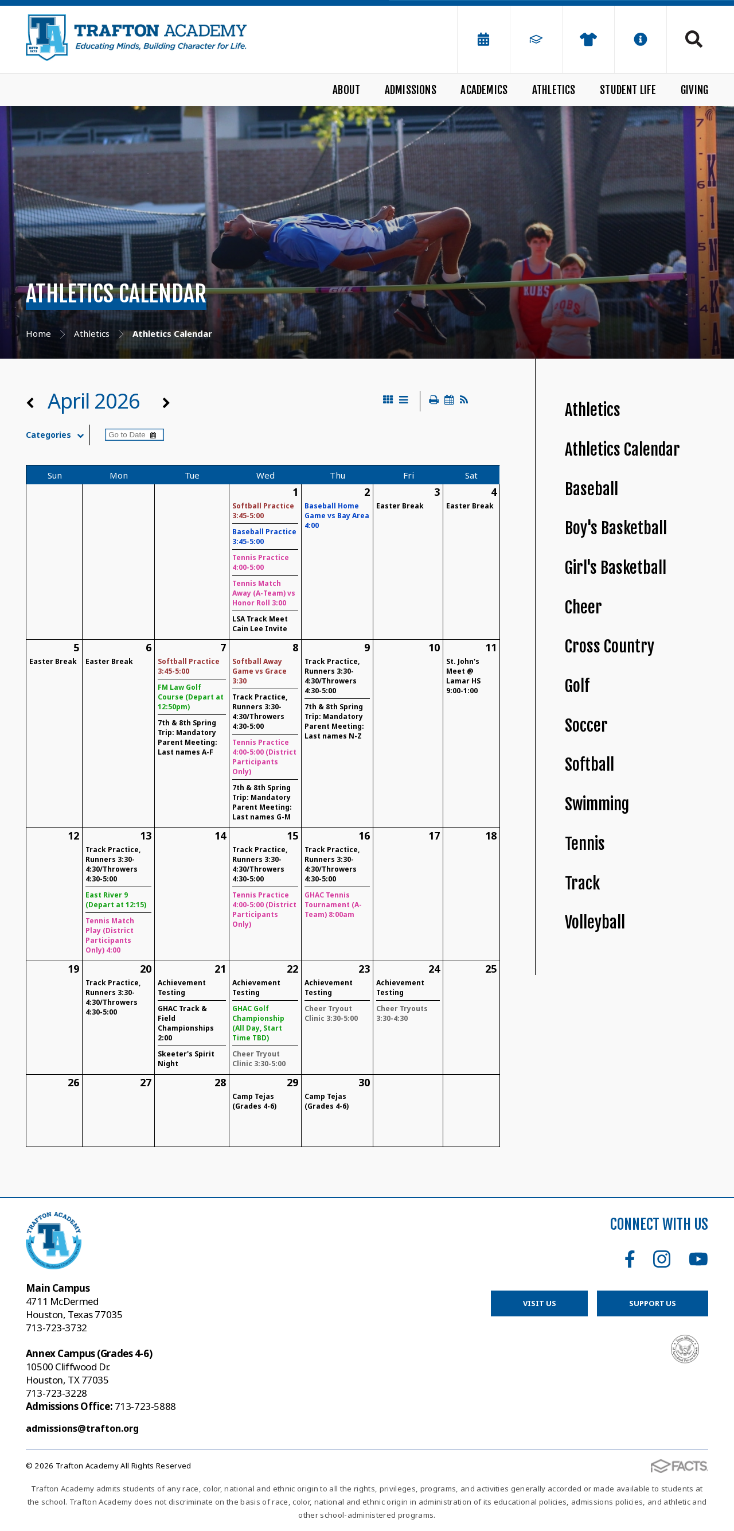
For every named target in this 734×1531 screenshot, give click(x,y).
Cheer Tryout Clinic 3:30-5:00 (259, 1058)
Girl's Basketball (615, 568)
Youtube (698, 1259)
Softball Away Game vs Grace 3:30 (259, 671)
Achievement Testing (182, 987)
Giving (694, 90)
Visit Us (539, 1303)
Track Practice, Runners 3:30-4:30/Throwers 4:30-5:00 (259, 711)
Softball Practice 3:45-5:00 (263, 510)
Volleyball (595, 922)
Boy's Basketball (616, 528)
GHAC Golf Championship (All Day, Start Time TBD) (258, 1023)
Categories (57, 435)
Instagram (661, 1259)
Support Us (652, 1303)
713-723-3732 (56, 1327)
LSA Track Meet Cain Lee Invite (260, 624)
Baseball (591, 489)
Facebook (629, 1259)
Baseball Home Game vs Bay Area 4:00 (336, 515)
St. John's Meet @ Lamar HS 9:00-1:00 (463, 675)
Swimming (597, 804)
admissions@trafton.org (82, 1428)
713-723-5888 (101, 1406)
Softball (589, 765)
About (346, 90)
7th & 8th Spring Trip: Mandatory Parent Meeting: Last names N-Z (334, 721)
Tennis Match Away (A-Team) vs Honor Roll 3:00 (263, 593)
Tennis (585, 844)
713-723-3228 (56, 1393)
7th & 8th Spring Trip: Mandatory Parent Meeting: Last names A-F (187, 737)
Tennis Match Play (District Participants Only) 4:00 (109, 935)
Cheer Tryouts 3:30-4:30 (402, 1013)
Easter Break (400, 506)
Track (582, 883)
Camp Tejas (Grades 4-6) (254, 1101)
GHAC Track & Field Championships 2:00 (186, 1023)
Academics (483, 90)
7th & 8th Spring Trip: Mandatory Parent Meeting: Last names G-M (262, 802)
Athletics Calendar (622, 450)
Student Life (628, 90)
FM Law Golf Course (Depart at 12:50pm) (191, 697)
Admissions (410, 90)
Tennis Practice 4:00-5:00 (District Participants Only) (264, 756)
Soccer (586, 726)
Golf (577, 686)
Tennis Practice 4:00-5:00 (260, 562)
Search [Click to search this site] (693, 39)
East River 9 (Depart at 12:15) (115, 900)
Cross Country (609, 646)
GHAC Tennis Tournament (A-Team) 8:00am (333, 904)
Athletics (554, 90)
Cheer (583, 607)
